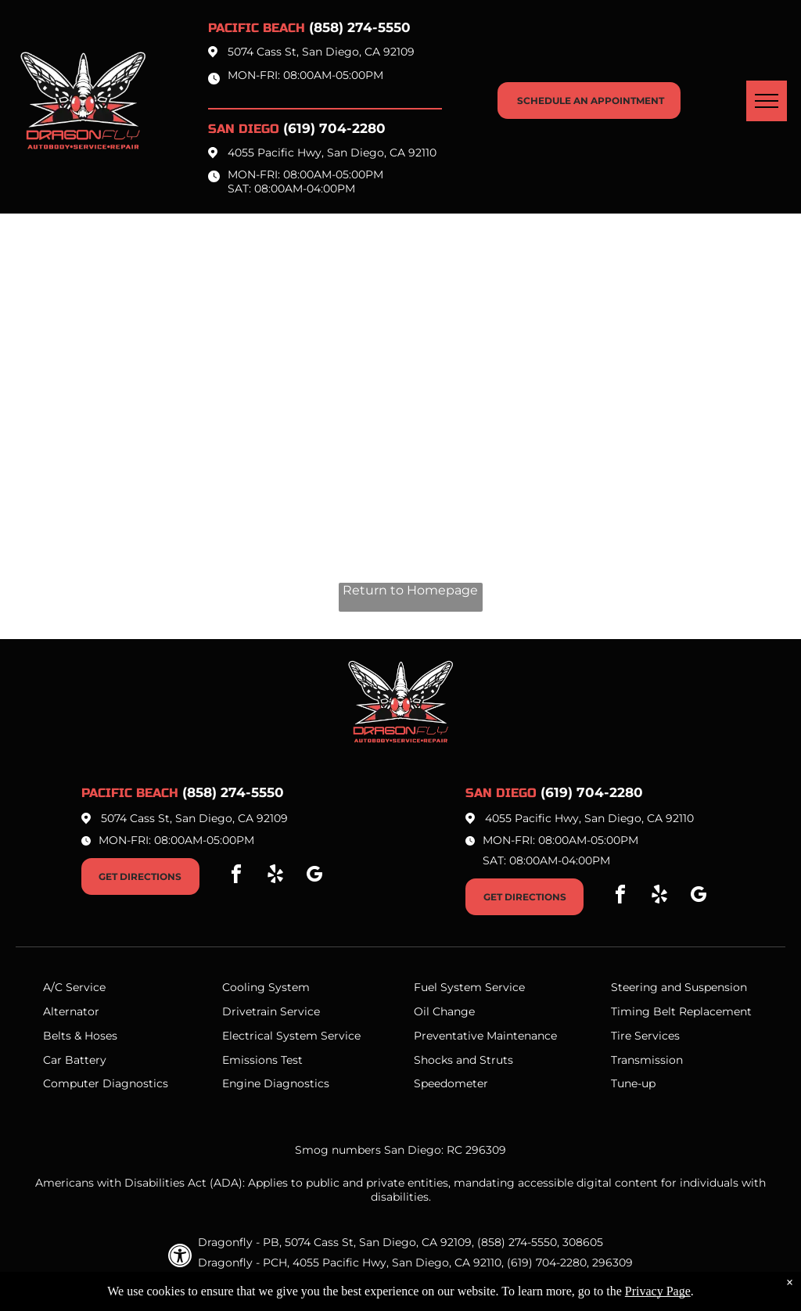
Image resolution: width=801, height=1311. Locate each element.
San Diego (243, 128)
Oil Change (444, 1011)
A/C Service (74, 987)
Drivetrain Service (271, 1011)
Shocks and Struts (463, 1060)
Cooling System (266, 987)
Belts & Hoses (80, 1036)
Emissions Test (262, 1060)
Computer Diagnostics (105, 1083)
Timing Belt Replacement (681, 1011)
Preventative (448, 1036)
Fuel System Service (469, 987)
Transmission (647, 1060)
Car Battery (74, 1060)
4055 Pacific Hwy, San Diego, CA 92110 (332, 152)
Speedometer (451, 1083)
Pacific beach (256, 27)
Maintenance (522, 1036)
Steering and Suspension (679, 987)
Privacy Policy (301, 1283)
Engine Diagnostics (275, 1083)
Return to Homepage (410, 590)
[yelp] (275, 876)
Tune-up (633, 1083)
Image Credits (388, 1283)
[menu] (766, 101)
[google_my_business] (314, 876)
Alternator (71, 1011)
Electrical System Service (291, 1036)
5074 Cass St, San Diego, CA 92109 (321, 52)
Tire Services (645, 1036)
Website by (466, 1283)
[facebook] (236, 876)
